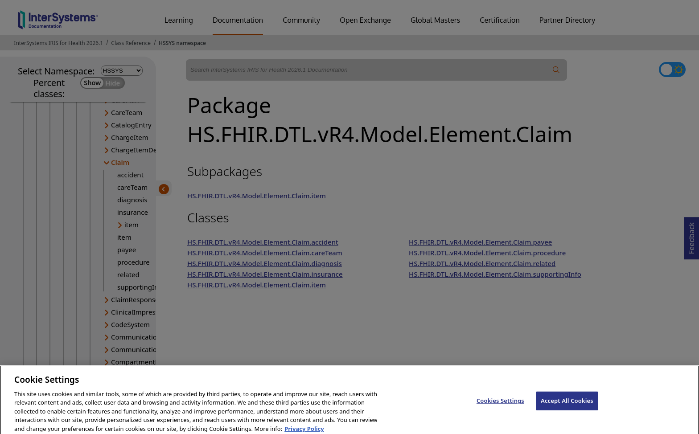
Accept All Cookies (567, 405)
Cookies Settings (500, 405)
